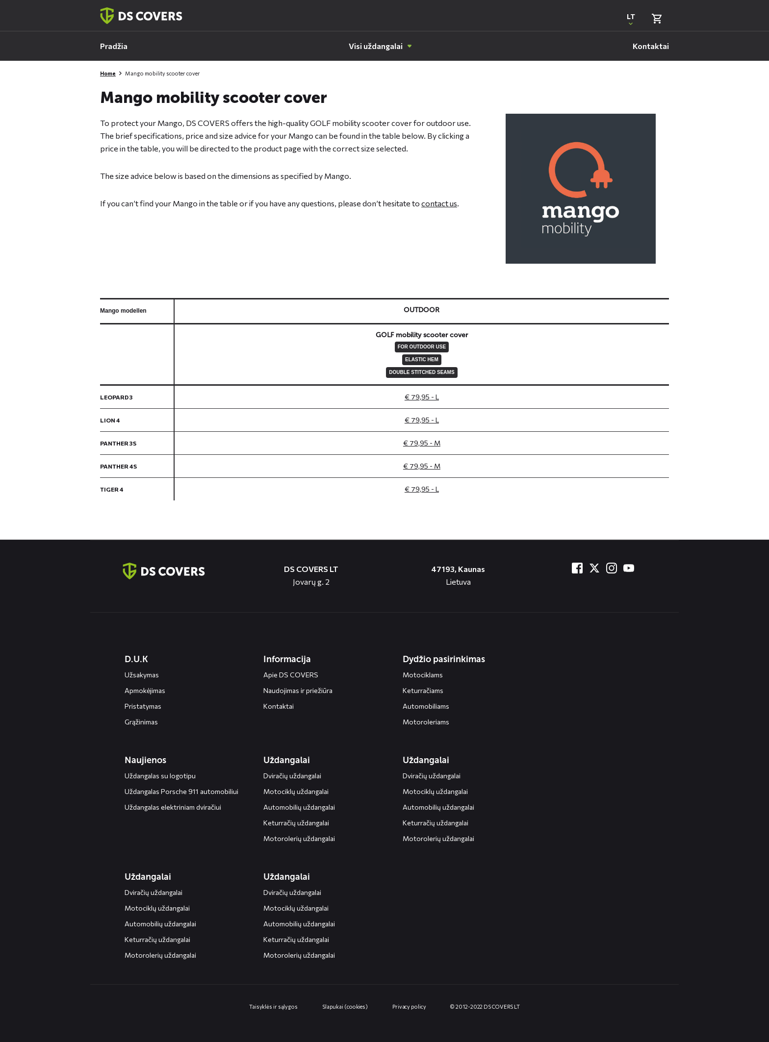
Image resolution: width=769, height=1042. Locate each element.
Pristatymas (143, 706)
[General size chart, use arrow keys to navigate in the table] (384, 399)
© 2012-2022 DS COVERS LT (485, 1006)
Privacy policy (409, 1006)
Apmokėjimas (145, 690)
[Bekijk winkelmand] (656, 18)
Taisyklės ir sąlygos (273, 1006)
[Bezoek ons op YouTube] (628, 568)
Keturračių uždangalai (296, 823)
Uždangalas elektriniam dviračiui (173, 807)
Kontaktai (278, 706)
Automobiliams (426, 706)
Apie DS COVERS (290, 674)
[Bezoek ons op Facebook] (577, 568)
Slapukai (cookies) (345, 1006)
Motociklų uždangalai (296, 791)
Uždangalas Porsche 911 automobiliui (181, 791)
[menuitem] (114, 46)
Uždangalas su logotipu (160, 775)
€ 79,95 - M (421, 443)
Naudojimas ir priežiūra (298, 690)
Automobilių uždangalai (299, 807)
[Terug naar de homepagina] (164, 571)
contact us (439, 203)
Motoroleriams (426, 722)
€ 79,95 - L (422, 397)
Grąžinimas (141, 722)
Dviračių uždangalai (292, 775)
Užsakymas (142, 674)
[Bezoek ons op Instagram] (611, 568)
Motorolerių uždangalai (299, 838)
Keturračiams (423, 690)
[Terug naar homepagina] (141, 15)
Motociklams (423, 674)
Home (108, 73)
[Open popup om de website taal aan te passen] (630, 18)
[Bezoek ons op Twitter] (594, 568)
